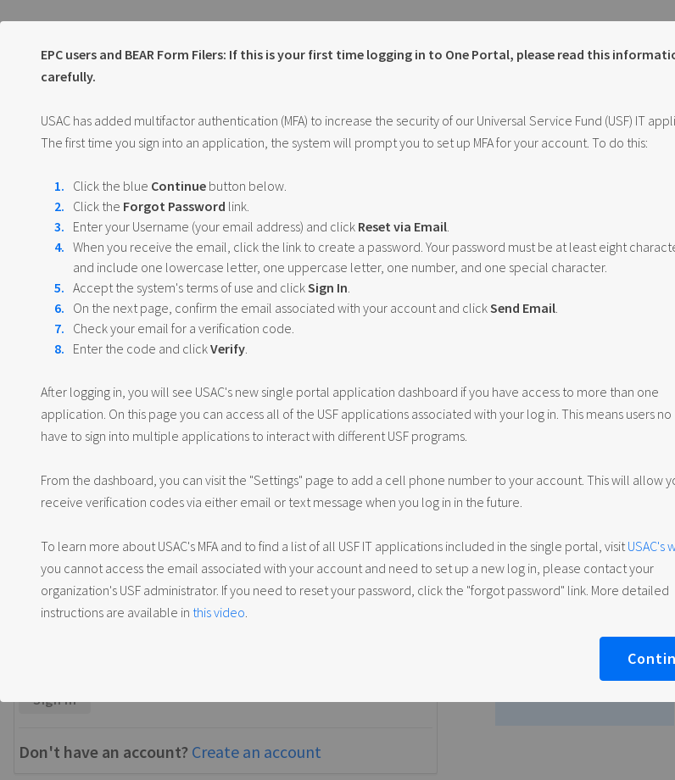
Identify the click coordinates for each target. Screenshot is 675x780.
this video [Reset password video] (218, 612)
